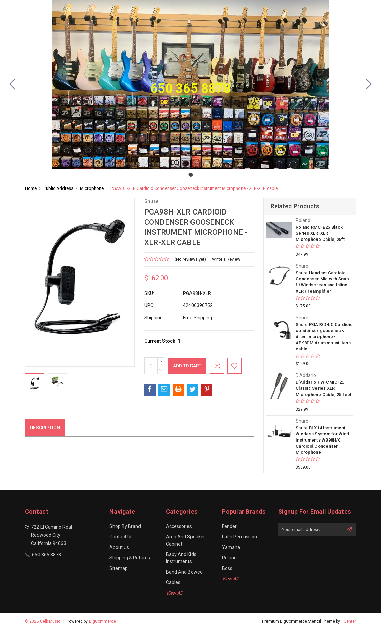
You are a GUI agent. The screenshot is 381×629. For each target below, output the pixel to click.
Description (45, 427)
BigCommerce (102, 621)
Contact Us (121, 536)
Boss (227, 568)
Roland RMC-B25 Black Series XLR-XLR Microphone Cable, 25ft (320, 233)
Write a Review (226, 259)
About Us (119, 547)
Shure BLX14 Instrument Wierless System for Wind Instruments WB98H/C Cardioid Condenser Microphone (322, 440)
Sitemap (118, 568)
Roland (229, 557)
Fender (229, 526)
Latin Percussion (239, 536)
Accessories (179, 526)
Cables (173, 582)
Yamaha (231, 547)
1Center (348, 621)
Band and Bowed (184, 572)
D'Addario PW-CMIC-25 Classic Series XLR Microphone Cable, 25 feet (323, 388)
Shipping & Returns (129, 557)
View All (174, 593)
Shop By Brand (125, 526)
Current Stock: (162, 341)
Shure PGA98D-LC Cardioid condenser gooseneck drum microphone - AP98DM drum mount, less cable (324, 336)
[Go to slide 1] (12, 84)
